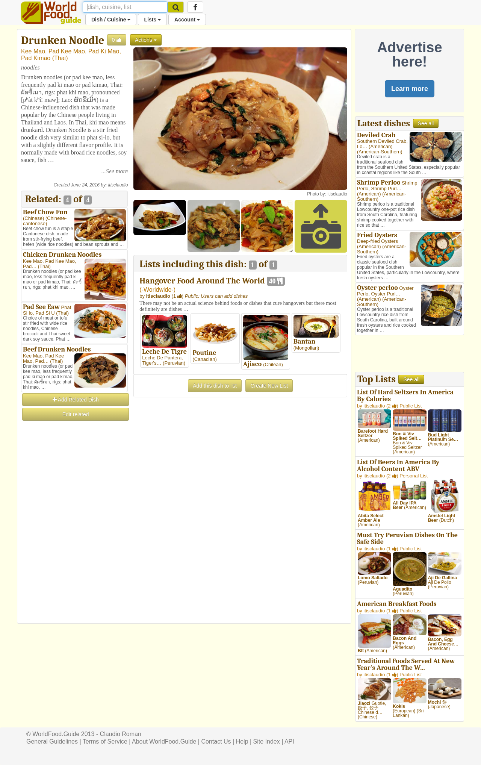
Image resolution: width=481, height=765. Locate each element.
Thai (60, 58)
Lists (152, 20)
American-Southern (379, 152)
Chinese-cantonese (45, 220)
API (289, 741)
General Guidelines (52, 741)
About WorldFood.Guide (164, 741)
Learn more (409, 88)
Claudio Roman (120, 734)
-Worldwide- (158, 289)
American (380, 146)
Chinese (33, 218)
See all (426, 123)
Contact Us (216, 741)
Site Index (266, 741)
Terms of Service (105, 741)
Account (187, 20)
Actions (146, 40)
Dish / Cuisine (110, 20)
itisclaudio (118, 185)
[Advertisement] (74, 534)
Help (242, 741)
